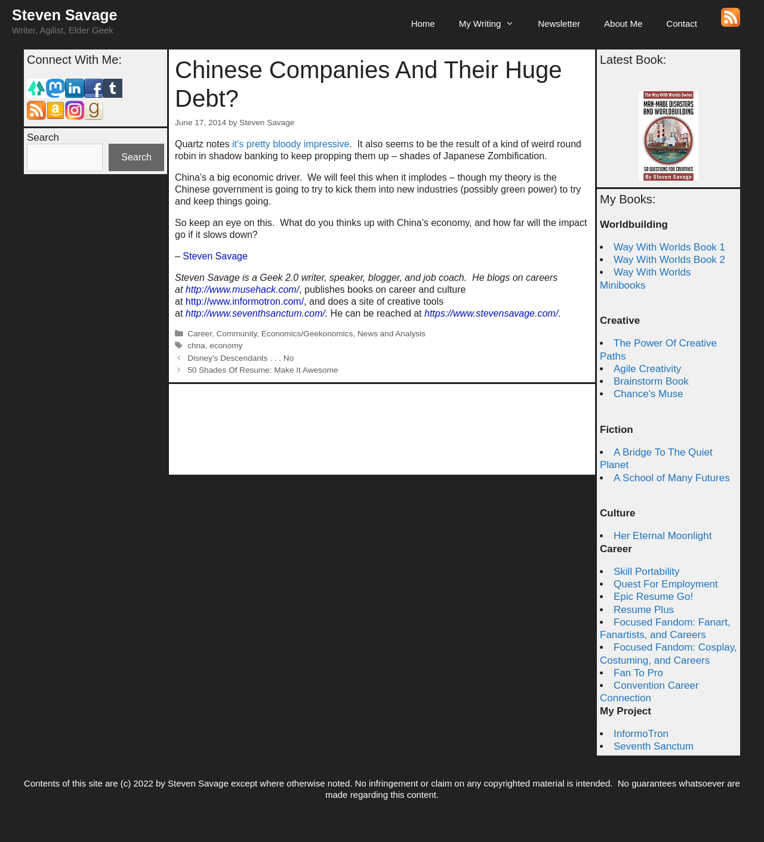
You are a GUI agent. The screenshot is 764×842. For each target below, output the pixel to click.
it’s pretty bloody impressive (290, 144)
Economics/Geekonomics (307, 333)
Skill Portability (647, 571)
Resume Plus (644, 609)
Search (43, 137)
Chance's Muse (648, 394)
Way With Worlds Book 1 (669, 247)
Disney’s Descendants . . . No (240, 358)
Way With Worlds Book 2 (669, 259)
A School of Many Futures (672, 478)
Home (423, 23)
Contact (681, 23)
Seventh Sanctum (654, 746)
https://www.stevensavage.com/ (491, 313)
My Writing (492, 24)
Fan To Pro (638, 673)
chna (196, 345)
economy (226, 345)
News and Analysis (392, 333)
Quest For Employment (666, 584)
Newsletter (559, 23)
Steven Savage (65, 15)
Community (237, 333)
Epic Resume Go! (653, 596)
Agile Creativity (647, 368)
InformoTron (641, 733)
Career (199, 333)
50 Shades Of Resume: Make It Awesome (262, 370)
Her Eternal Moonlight (662, 535)
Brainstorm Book (651, 381)
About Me (623, 23)
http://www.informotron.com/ (245, 301)
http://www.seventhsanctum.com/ (255, 313)
